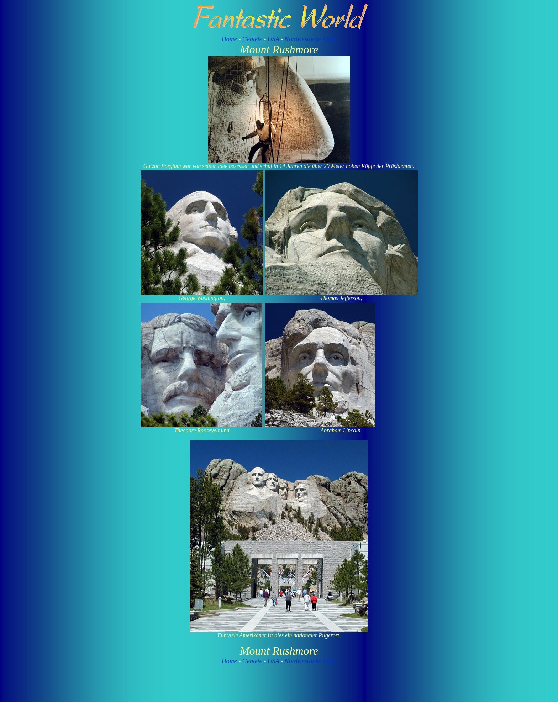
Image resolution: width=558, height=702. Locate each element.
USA (273, 39)
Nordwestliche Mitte (310, 39)
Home (229, 39)
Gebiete (252, 39)
